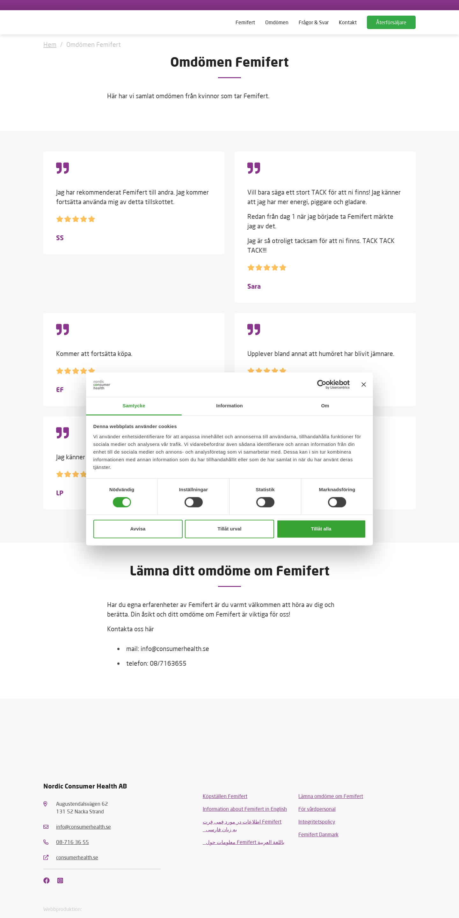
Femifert (245, 22)
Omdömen (276, 22)
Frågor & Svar (314, 22)
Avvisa (138, 528)
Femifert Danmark (318, 834)
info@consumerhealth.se (83, 827)
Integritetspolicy (316, 821)
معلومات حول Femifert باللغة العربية (243, 842)
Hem (49, 44)
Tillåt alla (321, 528)
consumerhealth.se (77, 857)
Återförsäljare (391, 22)
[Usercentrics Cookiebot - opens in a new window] (322, 384)
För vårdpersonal (317, 809)
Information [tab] (229, 405)
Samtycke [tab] (134, 405)
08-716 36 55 (72, 842)
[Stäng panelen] (363, 384)
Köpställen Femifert (225, 796)
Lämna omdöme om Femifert (330, 796)
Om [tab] (325, 405)
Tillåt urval (230, 528)
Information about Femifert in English (245, 809)
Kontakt (348, 22)
